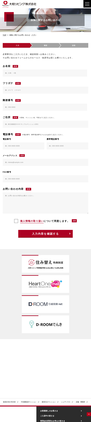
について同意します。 (42, 221)
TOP (4, 35)
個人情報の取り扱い (32, 221)
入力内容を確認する (45, 233)
